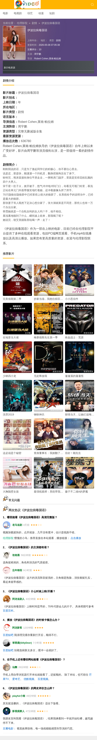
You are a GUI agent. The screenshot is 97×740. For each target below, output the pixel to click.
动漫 (41, 13)
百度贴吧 (8, 634)
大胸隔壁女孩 (11, 491)
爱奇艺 (16, 678)
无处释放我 (40, 375)
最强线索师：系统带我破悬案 (51, 491)
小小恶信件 (71, 298)
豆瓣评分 (31, 49)
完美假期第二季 (12, 298)
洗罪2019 (8, 414)
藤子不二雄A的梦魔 (76, 491)
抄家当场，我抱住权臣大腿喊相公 (54, 298)
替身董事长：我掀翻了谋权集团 (52, 453)
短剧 (52, 13)
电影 (5, 13)
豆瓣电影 (8, 728)
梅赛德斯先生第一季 (46, 337)
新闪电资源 (9, 67)
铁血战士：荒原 (74, 337)
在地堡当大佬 (11, 337)
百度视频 (43, 678)
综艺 (30, 13)
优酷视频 (29, 678)
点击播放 (76, 538)
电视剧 (18, 13)
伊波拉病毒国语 (51, 23)
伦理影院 (22, 23)
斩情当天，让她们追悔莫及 (81, 414)
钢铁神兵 (39, 414)
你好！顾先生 (73, 453)
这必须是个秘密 (12, 453)
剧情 (34, 23)
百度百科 (8, 610)
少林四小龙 (9, 375)
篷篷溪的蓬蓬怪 (74, 375)
